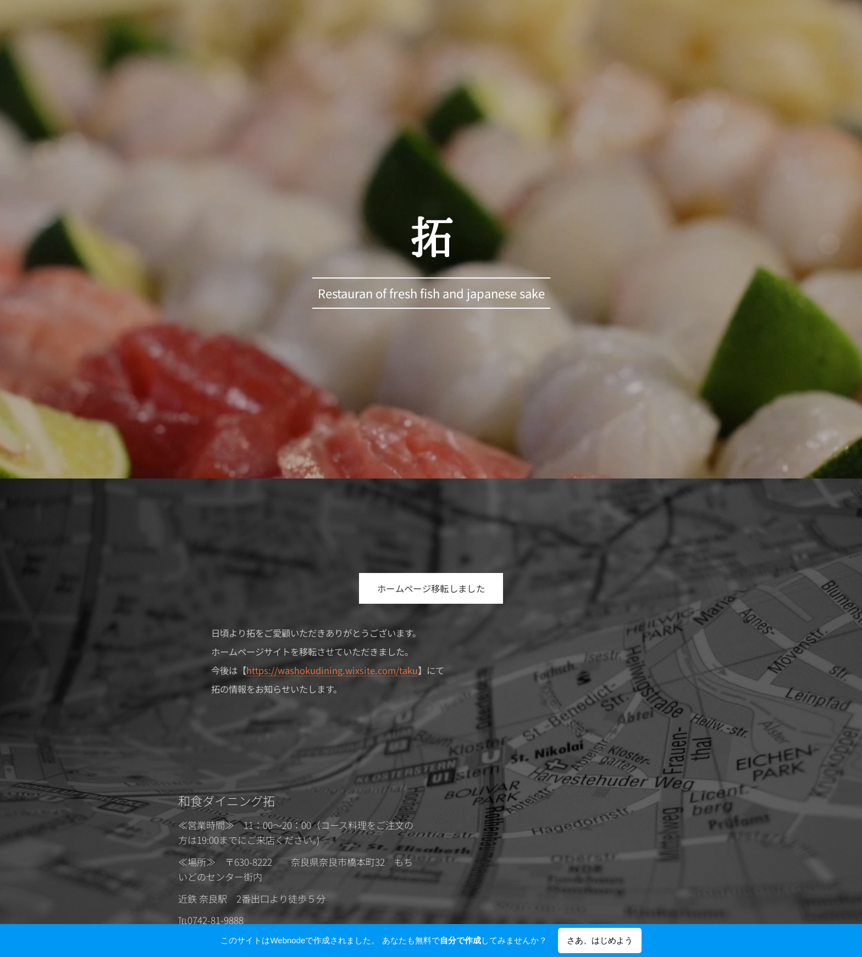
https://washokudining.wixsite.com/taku (332, 670)
